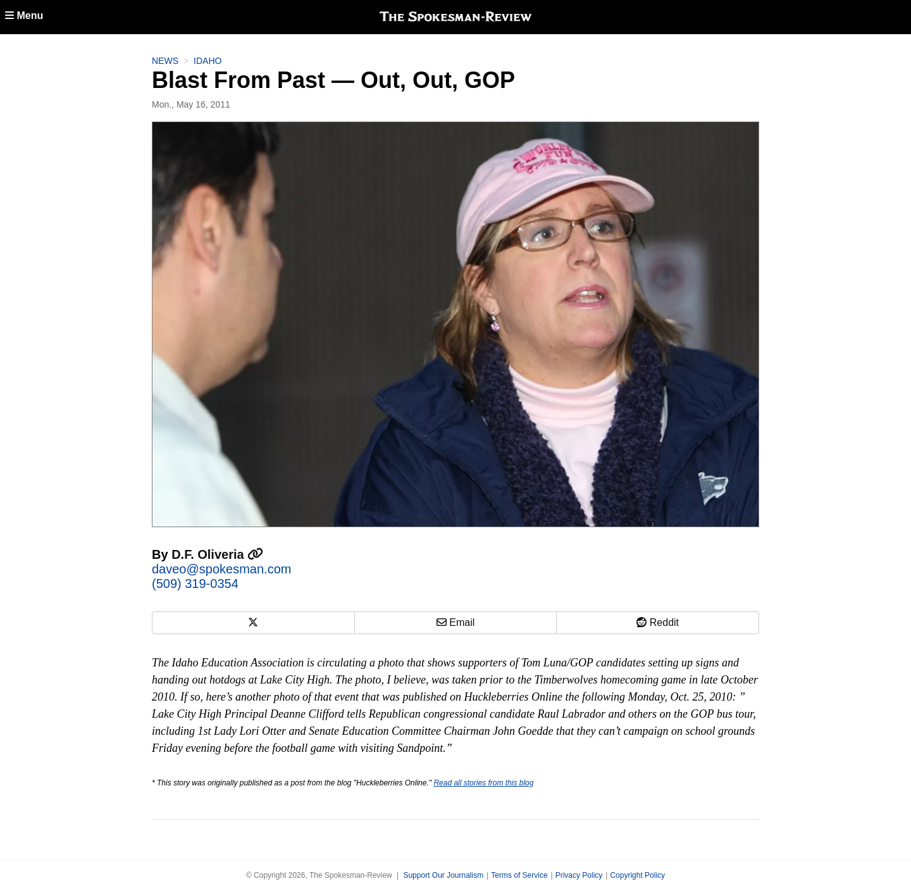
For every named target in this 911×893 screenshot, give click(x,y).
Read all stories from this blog (483, 782)
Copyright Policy (637, 875)
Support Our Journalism (443, 875)
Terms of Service (519, 875)
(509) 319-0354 (195, 583)
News (165, 61)
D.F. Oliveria (217, 554)
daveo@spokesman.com (221, 569)
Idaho (207, 61)
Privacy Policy (579, 875)
